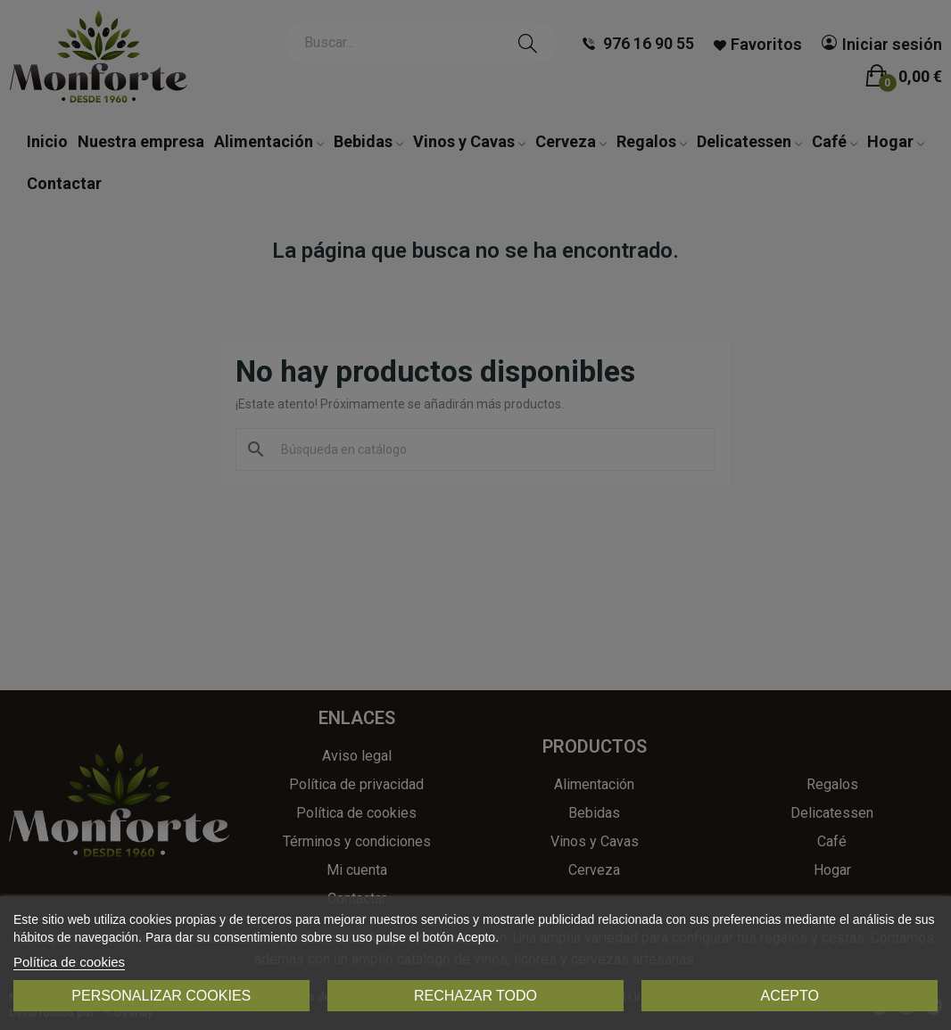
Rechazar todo (475, 995)
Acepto (789, 995)
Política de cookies (69, 961)
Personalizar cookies (161, 995)
